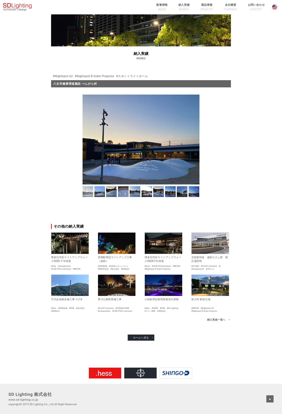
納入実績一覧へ (216, 319)
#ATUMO (195, 266)
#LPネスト (210, 269)
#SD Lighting (172, 308)
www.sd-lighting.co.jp (23, 399)
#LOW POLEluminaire (161, 266)
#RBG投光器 (103, 269)
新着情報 (161, 7)
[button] (88, 191)
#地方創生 (114, 269)
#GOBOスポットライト (119, 266)
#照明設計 (125, 269)
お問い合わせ (256, 7)
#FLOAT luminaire (209, 266)
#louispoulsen (64, 266)
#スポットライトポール (132, 76)
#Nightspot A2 (63, 76)
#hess (147, 266)
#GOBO (155, 308)
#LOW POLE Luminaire (61, 269)
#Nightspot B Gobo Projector (94, 76)
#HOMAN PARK (122, 308)
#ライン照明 (150, 311)
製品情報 (206, 7)
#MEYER (76, 269)
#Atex (53, 266)
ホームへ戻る (141, 337)
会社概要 (230, 7)
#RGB (71, 308)
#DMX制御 (102, 266)
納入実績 (184, 7)
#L (220, 266)
